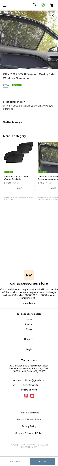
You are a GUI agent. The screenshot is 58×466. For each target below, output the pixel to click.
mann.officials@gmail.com (30, 380)
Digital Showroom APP (34, 445)
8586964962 (30, 385)
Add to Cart (15, 461)
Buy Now (42, 461)
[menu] (4, 5)
